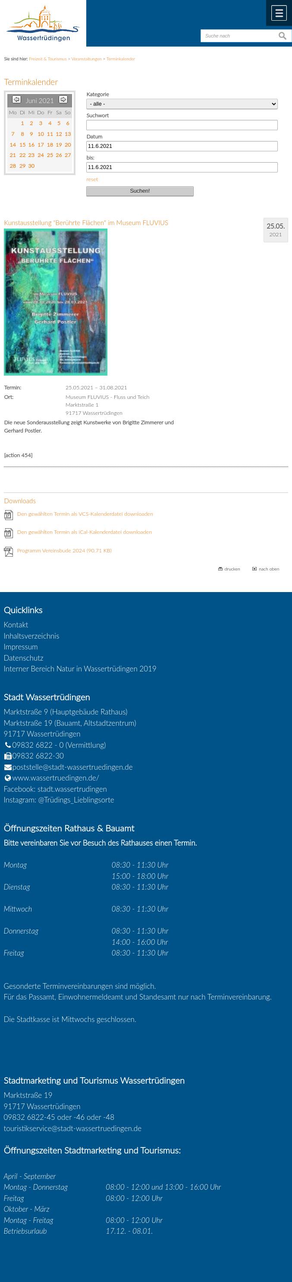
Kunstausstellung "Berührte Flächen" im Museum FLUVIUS (86, 222)
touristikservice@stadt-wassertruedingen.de (73, 1128)
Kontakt (16, 624)
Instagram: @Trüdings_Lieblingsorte (59, 799)
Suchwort (97, 115)
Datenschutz (24, 657)
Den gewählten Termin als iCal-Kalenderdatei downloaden (84, 532)
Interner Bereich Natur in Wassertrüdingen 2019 (80, 668)
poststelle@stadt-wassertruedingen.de (73, 766)
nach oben (269, 568)
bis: (90, 157)
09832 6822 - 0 (34, 744)
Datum (94, 136)
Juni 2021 (40, 100)
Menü (279, 13)
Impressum (21, 646)
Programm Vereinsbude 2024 (64, 550)
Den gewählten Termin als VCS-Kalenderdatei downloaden (85, 514)
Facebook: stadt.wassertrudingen (55, 788)
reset (92, 179)
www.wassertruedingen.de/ (56, 777)
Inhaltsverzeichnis (32, 635)
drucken (232, 568)
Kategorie (97, 94)
